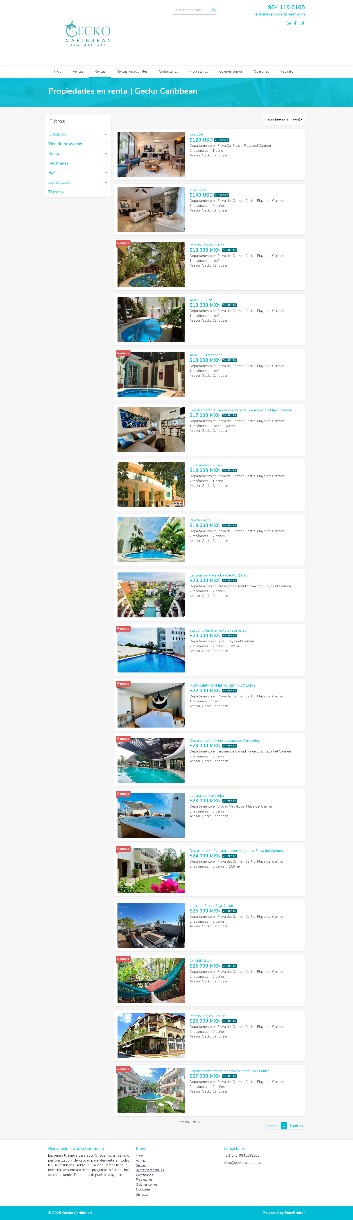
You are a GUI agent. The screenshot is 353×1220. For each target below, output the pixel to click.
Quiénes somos (231, 71)
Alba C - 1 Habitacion (206, 355)
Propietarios (198, 71)
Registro (286, 71)
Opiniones (261, 71)
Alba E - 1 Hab (201, 300)
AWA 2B (196, 135)
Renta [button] (77, 153)
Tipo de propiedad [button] (77, 144)
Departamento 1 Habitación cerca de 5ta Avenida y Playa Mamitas (241, 410)
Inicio (57, 71)
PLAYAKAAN (200, 520)
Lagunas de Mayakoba (207, 795)
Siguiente (296, 1126)
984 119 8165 (286, 7)
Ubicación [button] (77, 134)
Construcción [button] (77, 182)
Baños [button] (77, 173)
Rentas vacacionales (132, 71)
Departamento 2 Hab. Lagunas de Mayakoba (224, 740)
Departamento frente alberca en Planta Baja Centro (229, 1071)
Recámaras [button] (77, 163)
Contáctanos (168, 71)
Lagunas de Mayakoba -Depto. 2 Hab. (219, 575)
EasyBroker (295, 1212)
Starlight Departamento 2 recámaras (218, 630)
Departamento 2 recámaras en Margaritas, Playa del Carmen (236, 850)
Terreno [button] (77, 192)
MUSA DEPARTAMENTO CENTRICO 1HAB (223, 685)
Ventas (78, 71)
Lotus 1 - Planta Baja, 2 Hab (211, 906)
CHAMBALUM (201, 961)
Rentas (100, 71)
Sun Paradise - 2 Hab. (206, 465)
